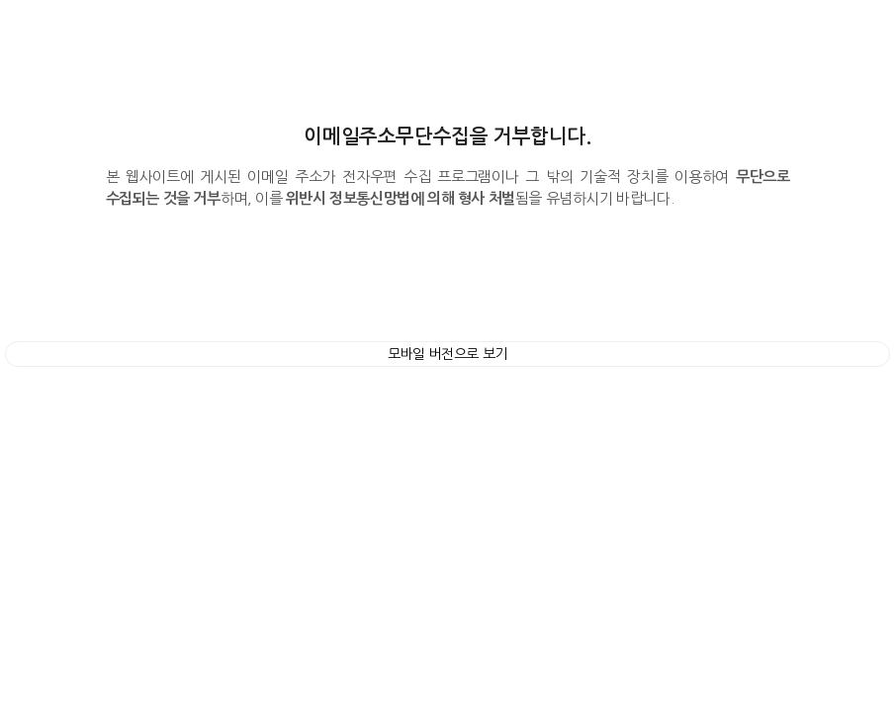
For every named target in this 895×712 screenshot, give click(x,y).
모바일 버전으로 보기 (447, 354)
